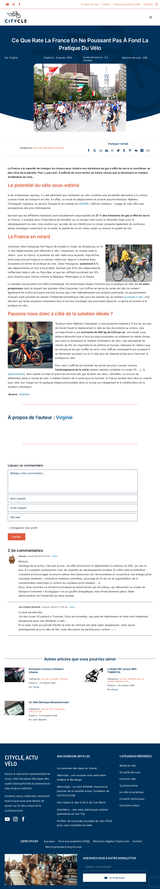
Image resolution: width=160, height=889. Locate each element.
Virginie (13, 57)
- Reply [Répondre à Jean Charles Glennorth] (71, 607)
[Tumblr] (124, 150)
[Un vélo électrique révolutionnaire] (14, 702)
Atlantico (25, 394)
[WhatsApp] (112, 150)
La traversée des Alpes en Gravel (77, 768)
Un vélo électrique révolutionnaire (49, 702)
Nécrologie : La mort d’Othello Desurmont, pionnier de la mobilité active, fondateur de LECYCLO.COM (83, 791)
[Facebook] (89, 150)
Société (59, 147)
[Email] (148, 150)
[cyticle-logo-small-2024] (16, 12)
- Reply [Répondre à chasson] (54, 556)
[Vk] (136, 150)
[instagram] (13, 4)
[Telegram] (118, 150)
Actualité (48, 147)
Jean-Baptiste (40, 719)
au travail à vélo (133, 296)
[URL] (73, 517)
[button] (157, 4)
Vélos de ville (35, 711)
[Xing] (142, 150)
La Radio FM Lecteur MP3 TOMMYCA (121, 670)
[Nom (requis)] (73, 498)
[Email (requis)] (73, 508)
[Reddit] (101, 150)
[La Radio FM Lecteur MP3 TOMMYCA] (93, 669)
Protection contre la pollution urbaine (46, 670)
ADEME (84, 203)
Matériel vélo (122, 681)
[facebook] (19, 4)
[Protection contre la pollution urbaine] (14, 669)
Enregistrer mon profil (24, 527)
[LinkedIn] (107, 150)
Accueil (37, 147)
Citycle (36, 687)
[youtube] (7, 4)
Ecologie (54, 679)
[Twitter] (95, 150)
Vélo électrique (57, 709)
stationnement (16, 374)
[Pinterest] (130, 150)
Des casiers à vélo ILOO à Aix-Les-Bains (81, 802)
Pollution (63, 679)
